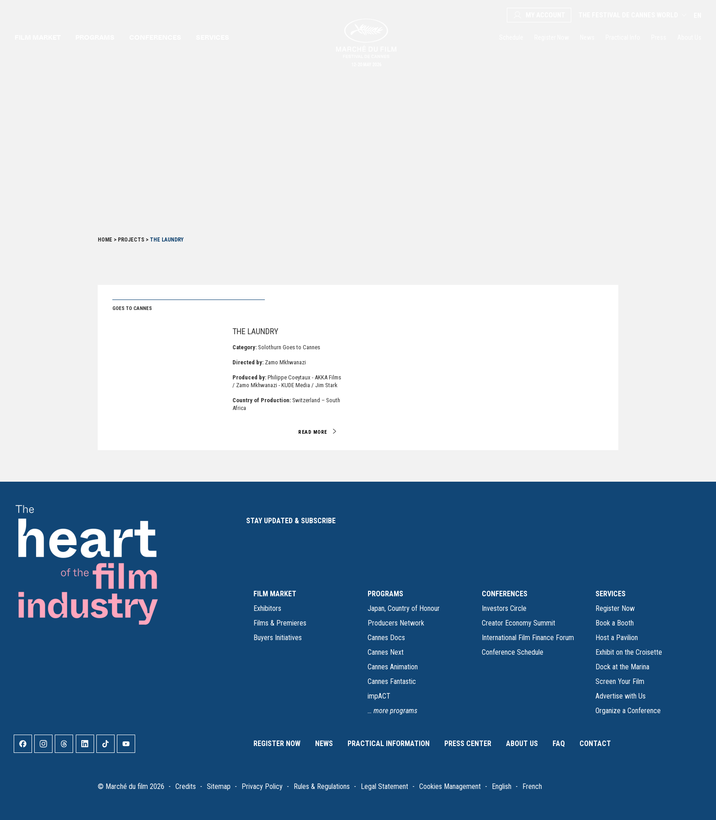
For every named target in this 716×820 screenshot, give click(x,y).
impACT (379, 696)
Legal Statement (384, 786)
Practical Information (388, 743)
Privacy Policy (262, 786)
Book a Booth (614, 623)
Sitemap (219, 786)
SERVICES (610, 593)
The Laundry (255, 331)
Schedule (511, 37)
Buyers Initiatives (277, 637)
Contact (595, 743)
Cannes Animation (393, 666)
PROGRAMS (385, 593)
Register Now (551, 37)
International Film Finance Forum (528, 637)
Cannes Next (386, 652)
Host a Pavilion (616, 637)
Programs (95, 37)
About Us (689, 37)
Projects (131, 240)
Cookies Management (450, 786)
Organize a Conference (628, 710)
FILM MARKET (274, 593)
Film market (38, 37)
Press (658, 37)
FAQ (559, 743)
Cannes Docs (386, 637)
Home (105, 240)
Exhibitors (267, 608)
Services (212, 37)
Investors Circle (504, 608)
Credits (185, 786)
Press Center (467, 743)
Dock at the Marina (622, 666)
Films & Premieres (279, 623)
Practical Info (622, 37)
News (587, 37)
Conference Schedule (512, 652)
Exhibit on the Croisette (628, 652)
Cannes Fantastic (392, 681)
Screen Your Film (619, 681)
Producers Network (396, 623)
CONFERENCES (504, 593)
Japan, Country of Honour (404, 608)
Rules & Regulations (322, 786)
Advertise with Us (620, 696)
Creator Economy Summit (518, 623)
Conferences (155, 37)
